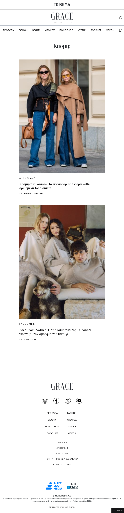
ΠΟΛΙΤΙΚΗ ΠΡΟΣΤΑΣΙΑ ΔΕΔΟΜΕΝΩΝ (62, 459)
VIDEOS (110, 30)
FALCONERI (27, 324)
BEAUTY (36, 30)
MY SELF (81, 30)
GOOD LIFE (95, 30)
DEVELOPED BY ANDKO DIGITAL (62, 507)
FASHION (23, 30)
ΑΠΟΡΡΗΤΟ (117, 511)
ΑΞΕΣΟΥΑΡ (27, 178)
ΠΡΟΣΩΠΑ (8, 30)
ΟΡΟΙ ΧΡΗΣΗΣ (62, 448)
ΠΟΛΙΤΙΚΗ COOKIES (62, 465)
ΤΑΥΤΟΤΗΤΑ (62, 443)
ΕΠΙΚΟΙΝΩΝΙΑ (62, 454)
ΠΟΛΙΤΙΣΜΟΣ (66, 30)
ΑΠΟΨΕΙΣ (50, 30)
